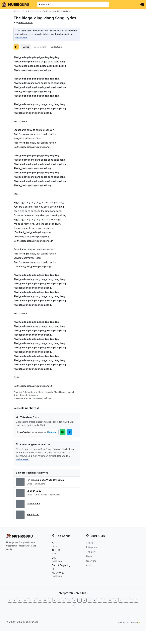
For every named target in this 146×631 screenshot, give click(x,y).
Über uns (91, 560)
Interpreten (92, 547)
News (89, 556)
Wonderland (33, 503)
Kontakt (90, 565)
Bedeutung (56, 47)
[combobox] (73, 4)
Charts (89, 542)
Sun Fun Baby (34, 490)
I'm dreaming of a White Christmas (45, 480)
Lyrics (26, 47)
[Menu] (142, 4)
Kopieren (51, 432)
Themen (90, 551)
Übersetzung (40, 47)
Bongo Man (33, 514)
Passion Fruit (25, 22)
